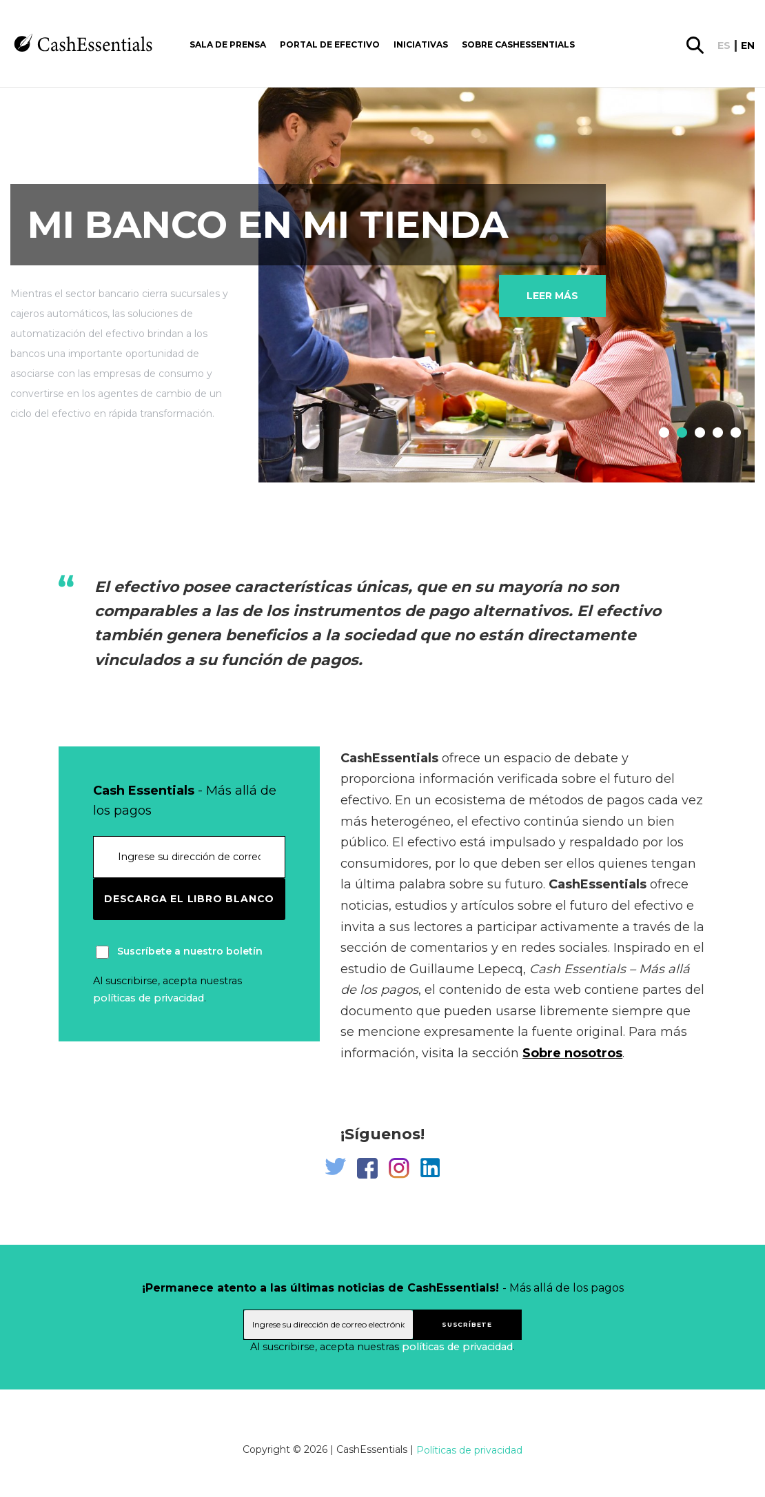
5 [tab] (733, 433)
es (724, 45)
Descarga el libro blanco (189, 899)
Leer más (552, 295)
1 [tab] (661, 433)
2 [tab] (679, 433)
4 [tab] (715, 433)
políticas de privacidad (148, 998)
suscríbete (467, 1324)
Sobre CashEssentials (518, 44)
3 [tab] (697, 433)
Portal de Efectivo (330, 44)
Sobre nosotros (572, 1053)
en (748, 45)
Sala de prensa (228, 44)
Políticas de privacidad (469, 1450)
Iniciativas (421, 44)
